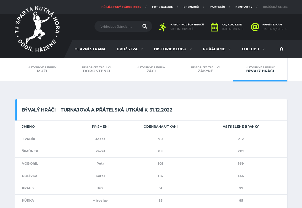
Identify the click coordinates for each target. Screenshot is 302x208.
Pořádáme (214, 49)
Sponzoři (191, 6)
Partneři (217, 6)
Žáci (151, 69)
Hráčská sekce (275, 6)
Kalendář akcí (233, 29)
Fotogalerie (162, 6)
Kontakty (244, 6)
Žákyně (205, 69)
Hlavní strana (90, 49)
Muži (42, 69)
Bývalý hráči (260, 69)
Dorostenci (96, 69)
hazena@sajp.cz (275, 29)
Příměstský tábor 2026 (121, 6)
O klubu (251, 49)
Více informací (182, 29)
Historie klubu (170, 49)
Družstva (127, 49)
